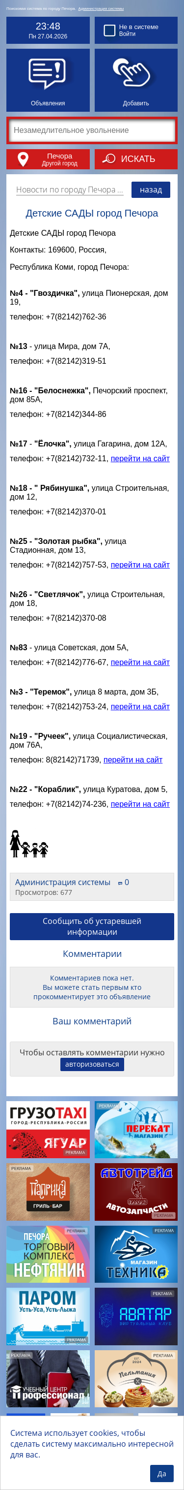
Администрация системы (101, 8)
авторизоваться (92, 1067)
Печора (59, 156)
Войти (127, 34)
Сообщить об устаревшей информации (92, 929)
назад (151, 189)
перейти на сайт (140, 461)
